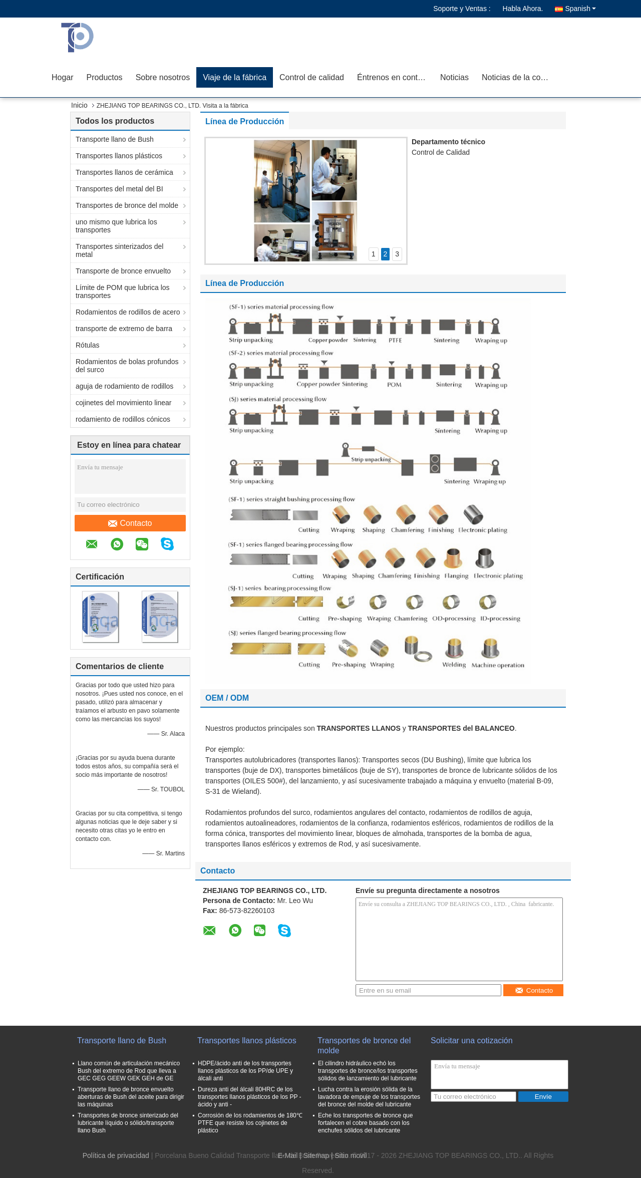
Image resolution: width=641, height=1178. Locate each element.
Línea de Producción (244, 121)
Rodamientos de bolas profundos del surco (127, 366)
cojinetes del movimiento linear (123, 403)
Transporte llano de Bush (115, 139)
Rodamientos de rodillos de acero (128, 312)
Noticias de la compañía (520, 77)
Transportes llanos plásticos (119, 156)
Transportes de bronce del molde (127, 205)
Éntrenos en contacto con (395, 77)
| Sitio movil (349, 1155)
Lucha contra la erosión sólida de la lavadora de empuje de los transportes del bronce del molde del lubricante (369, 1097)
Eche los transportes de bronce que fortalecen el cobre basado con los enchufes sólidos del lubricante (365, 1123)
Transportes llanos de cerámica (124, 172)
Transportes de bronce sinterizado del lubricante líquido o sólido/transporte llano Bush (128, 1123)
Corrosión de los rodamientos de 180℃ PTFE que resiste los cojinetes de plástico (250, 1123)
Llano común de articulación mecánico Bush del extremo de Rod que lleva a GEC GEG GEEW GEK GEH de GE (129, 1071)
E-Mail (288, 1155)
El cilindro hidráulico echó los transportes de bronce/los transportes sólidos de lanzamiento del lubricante (368, 1071)
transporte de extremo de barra (124, 329)
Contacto (130, 523)
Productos (105, 77)
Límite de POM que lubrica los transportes (123, 291)
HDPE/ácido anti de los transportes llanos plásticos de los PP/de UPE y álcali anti (245, 1071)
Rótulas (87, 345)
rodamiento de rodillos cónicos (123, 419)
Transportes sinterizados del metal (119, 250)
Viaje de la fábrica (234, 77)
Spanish (580, 9)
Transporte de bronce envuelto (123, 271)
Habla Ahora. (523, 9)
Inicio (79, 105)
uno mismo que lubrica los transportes (116, 226)
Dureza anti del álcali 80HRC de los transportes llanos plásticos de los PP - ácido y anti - (249, 1097)
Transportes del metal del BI (119, 189)
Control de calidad (311, 77)
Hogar (63, 77)
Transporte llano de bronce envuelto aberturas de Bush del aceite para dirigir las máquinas (131, 1097)
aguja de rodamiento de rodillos (124, 386)
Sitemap (316, 1155)
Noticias (454, 77)
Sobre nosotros (163, 77)
